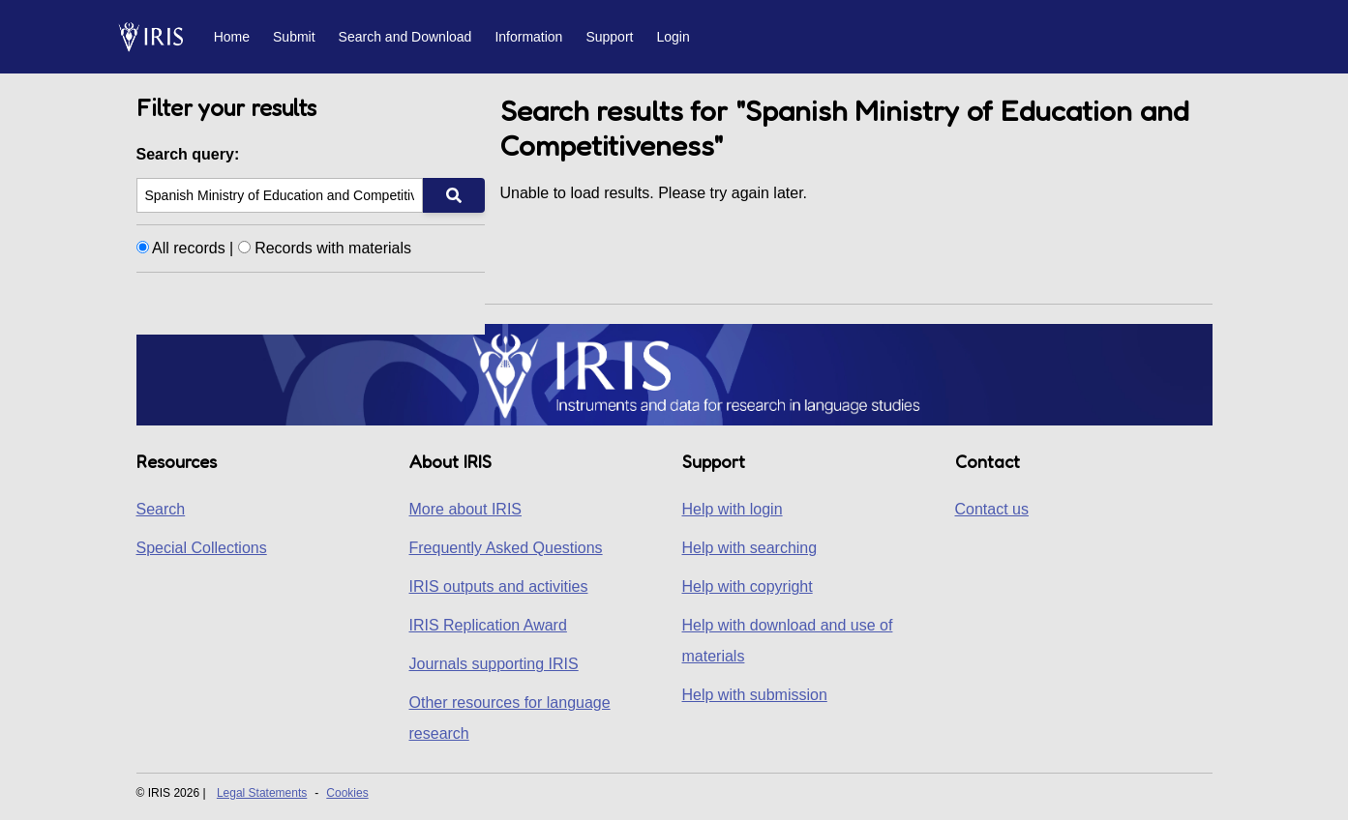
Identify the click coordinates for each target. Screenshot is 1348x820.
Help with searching (750, 548)
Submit (294, 36)
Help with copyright (747, 586)
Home (232, 36)
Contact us (992, 509)
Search (161, 509)
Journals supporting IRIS (494, 664)
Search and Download (405, 36)
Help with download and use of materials (787, 640)
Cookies (347, 793)
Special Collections (201, 548)
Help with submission (754, 695)
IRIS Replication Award (488, 625)
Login (672, 36)
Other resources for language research (510, 718)
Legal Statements (262, 793)
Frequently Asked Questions (506, 548)
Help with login (732, 509)
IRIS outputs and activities (498, 586)
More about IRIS (466, 509)
